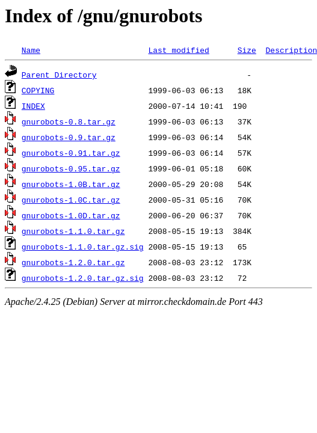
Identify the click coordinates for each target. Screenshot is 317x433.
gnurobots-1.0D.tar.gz (71, 215)
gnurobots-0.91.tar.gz (71, 152)
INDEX (33, 105)
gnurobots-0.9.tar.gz (68, 137)
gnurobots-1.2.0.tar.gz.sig (83, 277)
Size (247, 50)
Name (31, 50)
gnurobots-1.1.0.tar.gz (73, 231)
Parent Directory (59, 74)
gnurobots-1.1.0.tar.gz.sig (83, 246)
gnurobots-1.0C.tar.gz (71, 199)
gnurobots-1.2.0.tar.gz (73, 262)
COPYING (38, 90)
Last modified (178, 50)
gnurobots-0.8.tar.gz (68, 121)
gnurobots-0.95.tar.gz (71, 168)
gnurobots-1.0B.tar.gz (71, 184)
